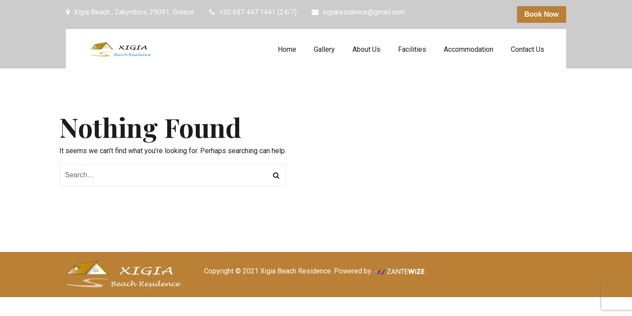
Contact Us (527, 49)
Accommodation (468, 49)
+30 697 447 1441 (247, 12)
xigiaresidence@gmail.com (364, 12)
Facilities (412, 49)
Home (287, 49)
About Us (366, 49)
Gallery (324, 49)
